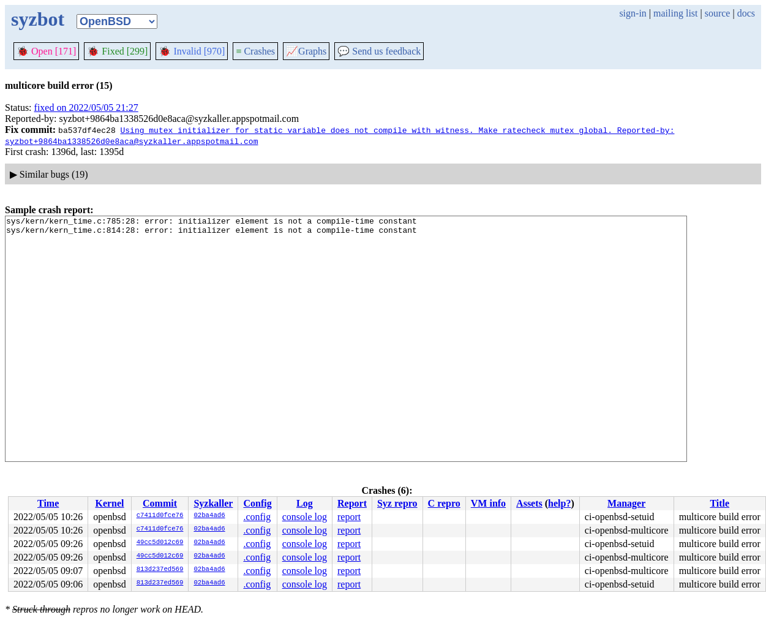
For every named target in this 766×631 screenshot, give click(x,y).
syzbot (37, 19)
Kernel (109, 503)
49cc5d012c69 (160, 542)
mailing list (675, 13)
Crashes (255, 51)
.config (257, 517)
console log (304, 517)
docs (746, 13)
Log (304, 503)
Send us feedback (379, 51)
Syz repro (397, 503)
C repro (444, 503)
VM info (488, 503)
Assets (529, 503)
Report (352, 503)
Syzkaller (213, 503)
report (349, 517)
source (717, 13)
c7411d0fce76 (160, 516)
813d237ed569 (160, 569)
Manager (626, 503)
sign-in (632, 13)
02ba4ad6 (209, 516)
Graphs (306, 51)
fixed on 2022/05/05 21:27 (86, 107)
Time (48, 503)
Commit (160, 503)
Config (257, 503)
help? (559, 503)
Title (719, 503)
